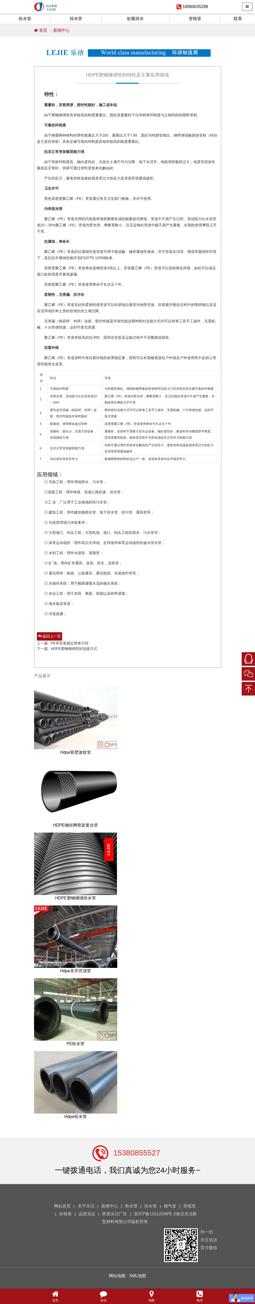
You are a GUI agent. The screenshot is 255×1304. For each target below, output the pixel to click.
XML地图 (137, 1276)
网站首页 (62, 1206)
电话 (200, 1296)
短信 (103, 1296)
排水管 (76, 18)
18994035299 (195, 6)
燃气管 (170, 1206)
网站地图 (117, 1276)
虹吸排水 (135, 18)
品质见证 (87, 1214)
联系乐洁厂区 (114, 1214)
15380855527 (137, 1152)
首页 (40, 30)
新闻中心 (61, 30)
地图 (151, 1296)
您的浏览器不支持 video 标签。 (41, 1283)
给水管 (25, 18)
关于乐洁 (86, 1206)
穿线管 (195, 18)
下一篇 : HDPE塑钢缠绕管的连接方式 (67, 649)
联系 (238, 18)
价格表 (65, 1214)
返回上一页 (49, 636)
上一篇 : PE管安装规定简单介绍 (62, 643)
